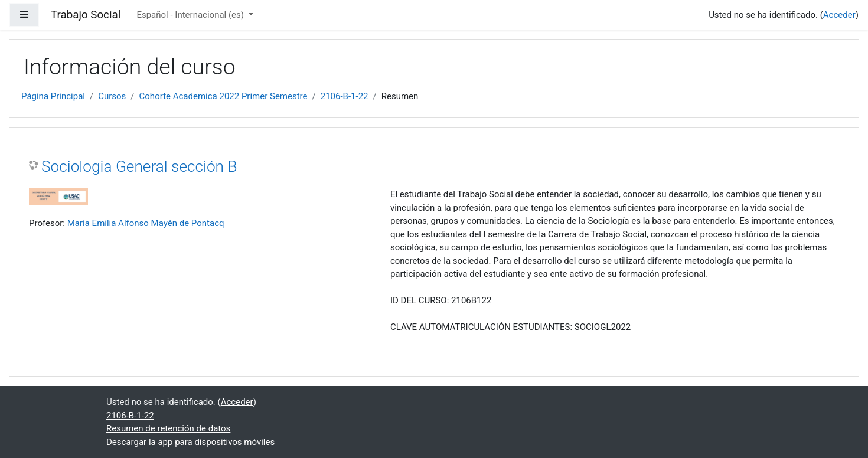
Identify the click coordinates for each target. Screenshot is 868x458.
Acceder (839, 14)
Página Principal (53, 96)
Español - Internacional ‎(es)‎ (191, 14)
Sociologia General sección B (139, 166)
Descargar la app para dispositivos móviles (190, 442)
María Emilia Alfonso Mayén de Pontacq (145, 223)
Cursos (112, 96)
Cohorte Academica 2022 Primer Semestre (223, 96)
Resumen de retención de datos (168, 428)
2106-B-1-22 (344, 96)
